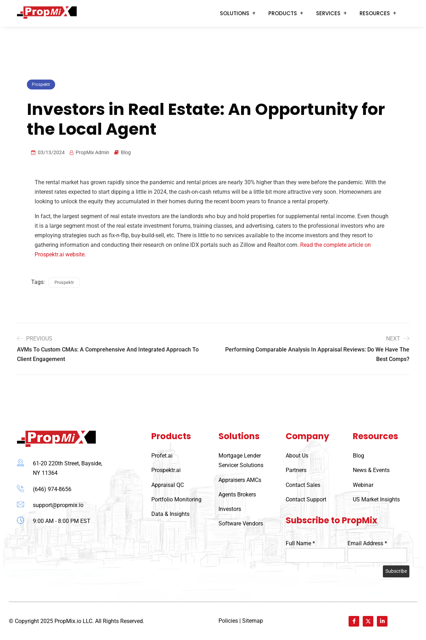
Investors (229, 509)
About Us (297, 455)
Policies (228, 620)
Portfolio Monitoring (176, 499)
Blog (126, 152)
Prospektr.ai (166, 470)
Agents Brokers (237, 494)
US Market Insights (376, 499)
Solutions (234, 13)
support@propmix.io (58, 505)
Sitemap (252, 620)
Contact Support (306, 499)
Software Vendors (240, 523)
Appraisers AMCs (239, 480)
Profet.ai (162, 455)
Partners (296, 470)
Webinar (363, 485)
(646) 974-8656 (52, 489)
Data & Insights (170, 514)
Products (282, 13)
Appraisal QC (167, 485)
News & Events (371, 470)
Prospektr (41, 84)
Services (328, 13)
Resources (375, 13)
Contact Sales (303, 485)
